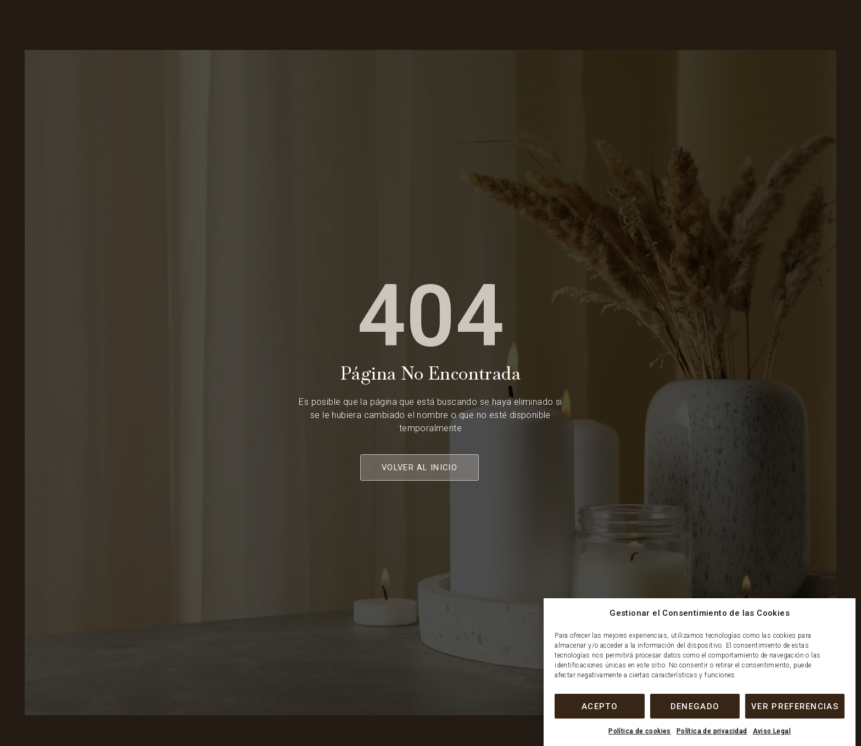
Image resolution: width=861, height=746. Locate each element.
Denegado (694, 706)
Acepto (600, 706)
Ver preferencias (794, 706)
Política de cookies (639, 731)
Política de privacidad (712, 731)
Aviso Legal (772, 731)
